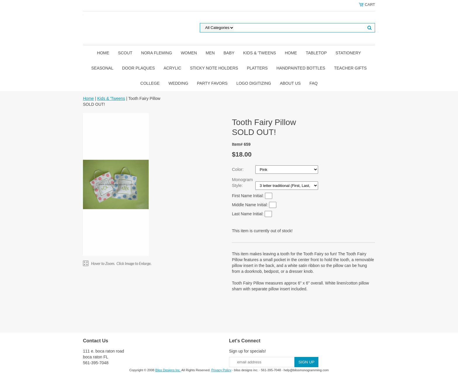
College (150, 83)
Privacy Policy (221, 370)
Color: (238, 169)
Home (103, 53)
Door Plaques (138, 68)
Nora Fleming (156, 53)
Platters (257, 68)
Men (210, 53)
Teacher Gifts (350, 68)
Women (189, 53)
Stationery (348, 53)
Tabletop (316, 53)
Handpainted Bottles (300, 68)
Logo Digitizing (253, 83)
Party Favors (212, 83)
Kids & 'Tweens (259, 53)
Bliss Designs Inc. (168, 370)
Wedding (178, 83)
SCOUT (125, 53)
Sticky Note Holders (214, 68)
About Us (290, 83)
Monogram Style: (242, 182)
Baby (228, 53)
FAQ (313, 83)
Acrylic (172, 68)
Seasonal (102, 68)
